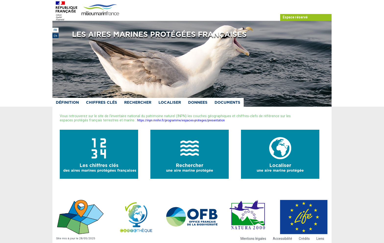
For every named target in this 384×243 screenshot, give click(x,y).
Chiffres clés (101, 102)
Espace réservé (295, 17)
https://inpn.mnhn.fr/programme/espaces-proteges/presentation (181, 120)
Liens (320, 239)
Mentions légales (253, 239)
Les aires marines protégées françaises (159, 34)
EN (55, 36)
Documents (227, 102)
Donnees (197, 102)
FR (55, 30)
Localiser (169, 102)
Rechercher (137, 102)
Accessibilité (282, 239)
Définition (67, 102)
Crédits (304, 239)
